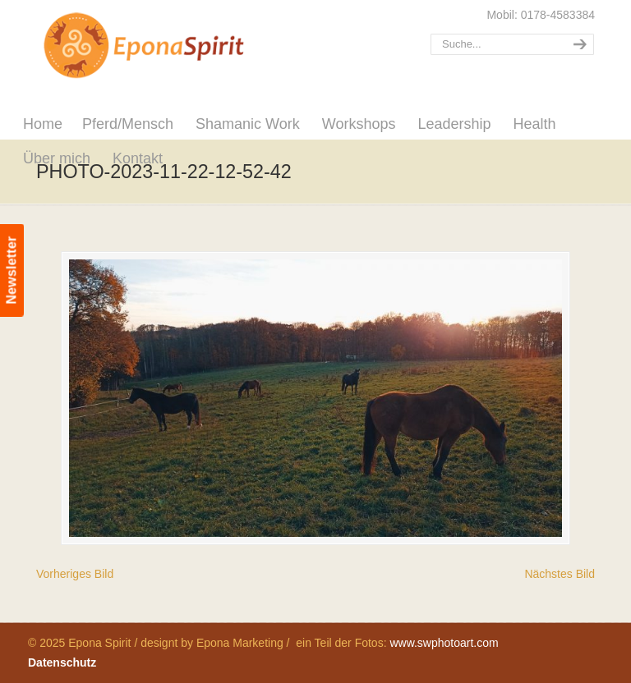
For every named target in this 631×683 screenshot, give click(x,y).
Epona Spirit (180, 46)
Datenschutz (62, 662)
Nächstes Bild (559, 573)
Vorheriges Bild (74, 573)
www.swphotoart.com (443, 642)
